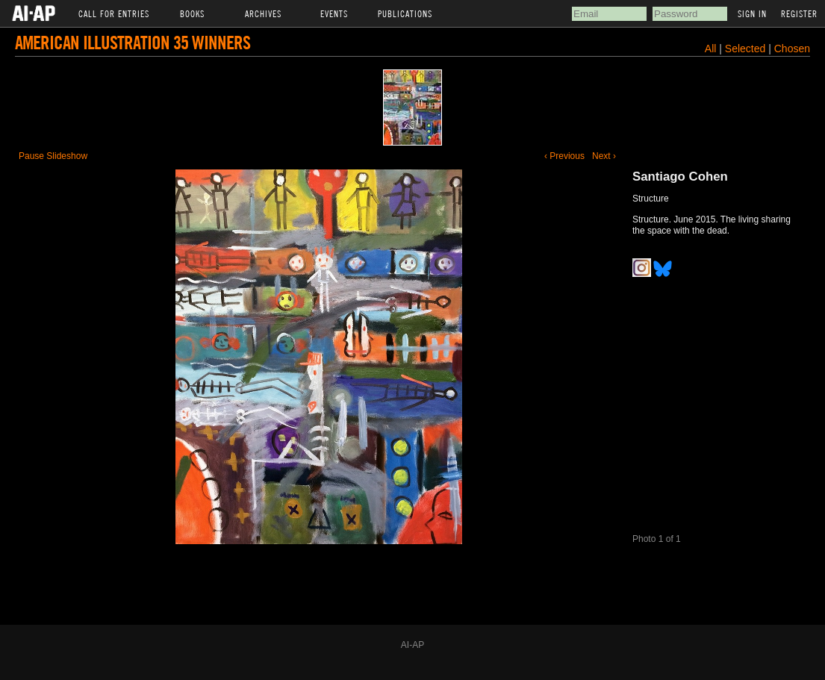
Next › (604, 156)
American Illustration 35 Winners (132, 42)
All (711, 48)
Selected (746, 48)
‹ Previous (564, 156)
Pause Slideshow (53, 156)
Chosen (792, 48)
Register (799, 13)
